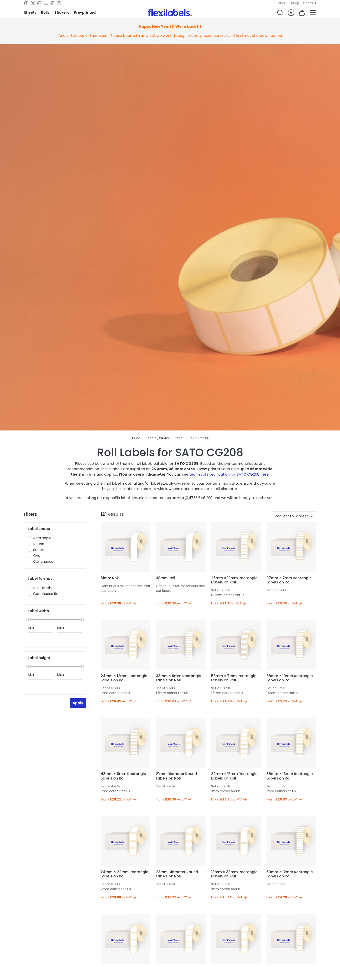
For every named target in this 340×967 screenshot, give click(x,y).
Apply (78, 703)
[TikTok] (52, 3)
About (283, 3)
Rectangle (42, 538)
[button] (280, 12)
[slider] (27, 619)
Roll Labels (42, 587)
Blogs (295, 3)
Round (38, 543)
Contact (309, 3)
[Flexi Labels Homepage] (170, 13)
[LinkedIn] (39, 3)
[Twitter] (32, 3)
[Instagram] (59, 3)
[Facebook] (26, 3)
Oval (37, 555)
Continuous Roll (46, 593)
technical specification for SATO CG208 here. (229, 474)
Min (31, 627)
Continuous (43, 561)
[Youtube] (46, 3)
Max (60, 627)
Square (39, 549)
